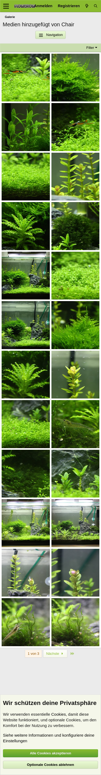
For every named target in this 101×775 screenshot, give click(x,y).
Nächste (55, 654)
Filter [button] (90, 48)
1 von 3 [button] (33, 654)
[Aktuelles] (86, 6)
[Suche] (95, 6)
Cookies (58, 714)
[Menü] (6, 6)
